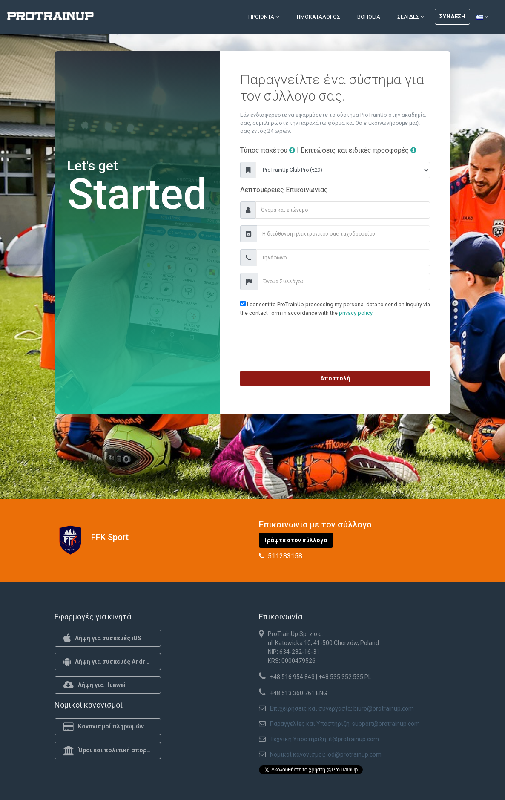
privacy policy (355, 313)
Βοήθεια (368, 17)
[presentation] (335, 345)
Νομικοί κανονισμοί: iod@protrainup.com (326, 754)
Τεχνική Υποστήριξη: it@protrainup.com (324, 739)
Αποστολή (335, 378)
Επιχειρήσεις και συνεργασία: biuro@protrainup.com (342, 708)
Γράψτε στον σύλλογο (295, 540)
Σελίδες (410, 17)
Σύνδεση (452, 16)
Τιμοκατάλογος (318, 17)
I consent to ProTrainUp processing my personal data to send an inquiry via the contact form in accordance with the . (335, 308)
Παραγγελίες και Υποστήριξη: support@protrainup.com (345, 723)
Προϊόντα (263, 17)
